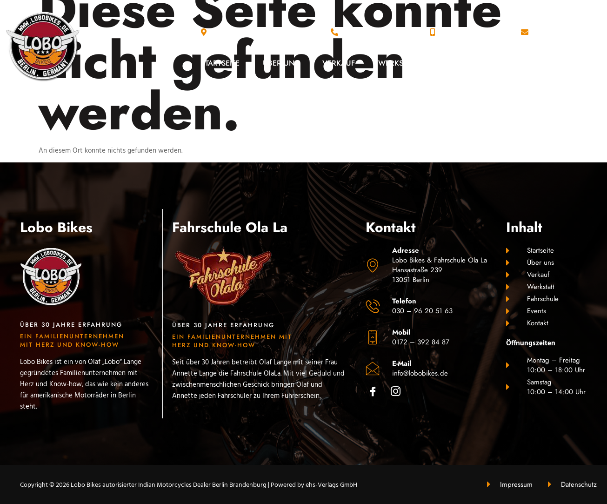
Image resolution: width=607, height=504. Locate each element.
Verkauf (338, 63)
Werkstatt (398, 63)
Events (525, 63)
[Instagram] (399, 393)
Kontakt (578, 63)
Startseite (220, 63)
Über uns (281, 63)
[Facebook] (376, 393)
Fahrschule (464, 63)
